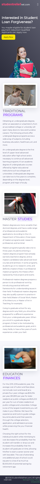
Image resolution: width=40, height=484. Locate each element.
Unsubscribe (35, 482)
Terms (25, 480)
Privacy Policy (34, 480)
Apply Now (8, 37)
